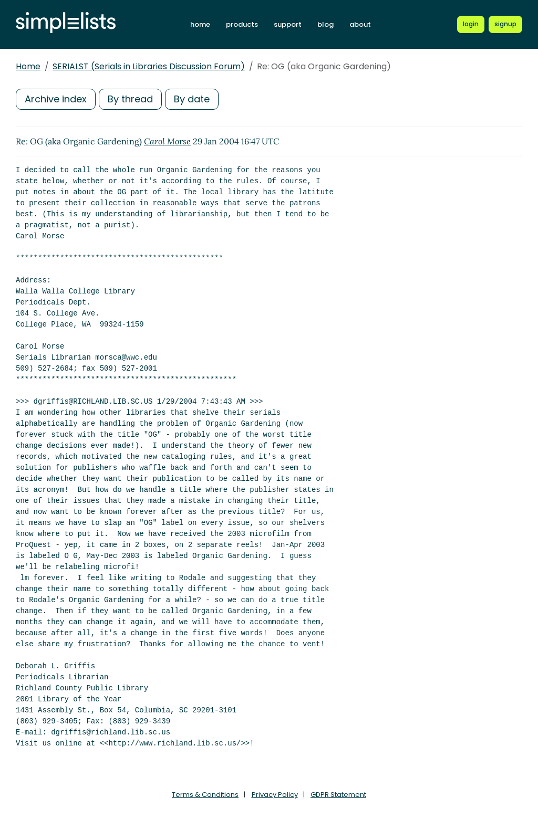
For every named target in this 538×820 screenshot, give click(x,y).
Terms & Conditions (205, 795)
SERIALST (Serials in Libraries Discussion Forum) (149, 66)
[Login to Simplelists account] (471, 24)
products (242, 24)
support (288, 24)
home (200, 24)
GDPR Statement (338, 795)
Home (28, 66)
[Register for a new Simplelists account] (505, 24)
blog (325, 24)
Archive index (56, 99)
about (360, 24)
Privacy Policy (275, 795)
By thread (130, 99)
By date (192, 99)
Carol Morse (167, 141)
